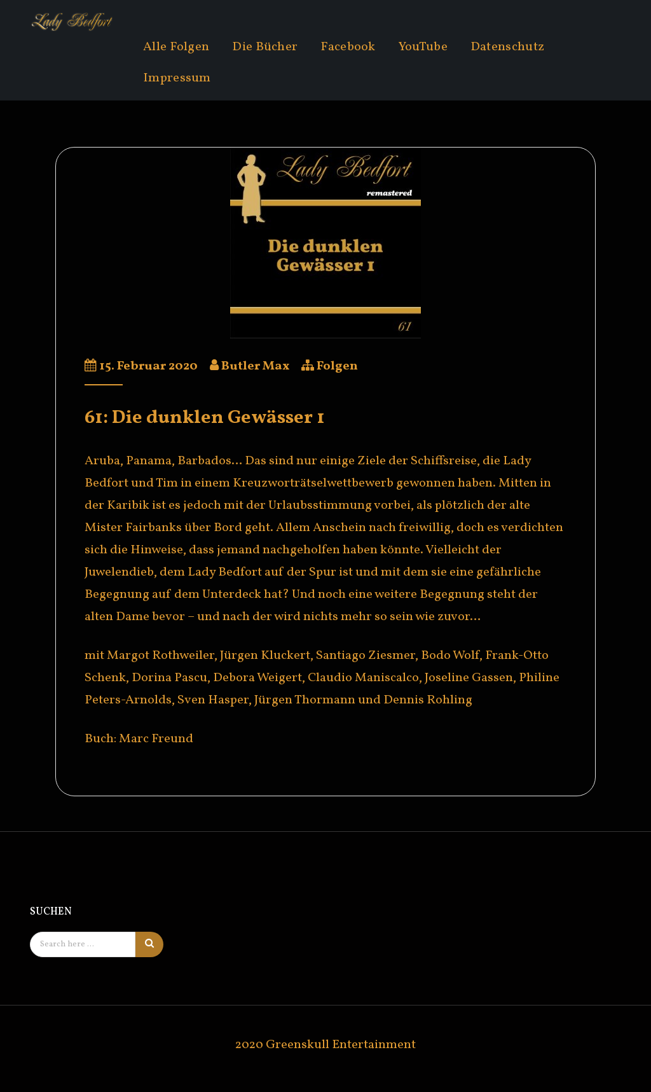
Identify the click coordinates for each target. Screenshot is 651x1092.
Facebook (347, 47)
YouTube (423, 47)
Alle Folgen (176, 47)
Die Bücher (265, 47)
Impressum (177, 78)
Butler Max (255, 366)
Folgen (337, 366)
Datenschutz (507, 47)
